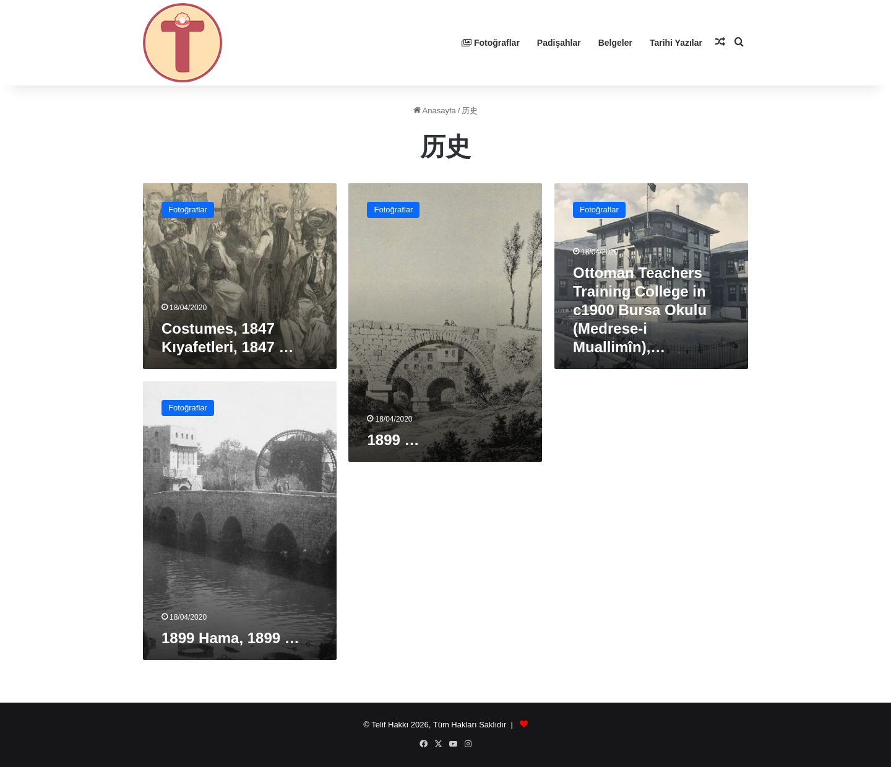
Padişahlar (559, 43)
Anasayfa (434, 110)
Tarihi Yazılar (676, 43)
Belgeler (615, 43)
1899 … (393, 439)
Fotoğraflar (491, 43)
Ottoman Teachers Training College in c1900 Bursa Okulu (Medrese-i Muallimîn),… (640, 309)
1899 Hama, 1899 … (230, 638)
